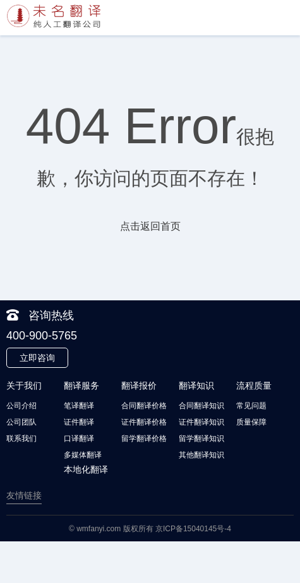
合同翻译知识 (201, 405)
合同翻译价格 (144, 405)
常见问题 (251, 405)
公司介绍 (21, 405)
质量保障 (251, 422)
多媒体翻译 (83, 454)
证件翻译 (79, 422)
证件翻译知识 (201, 422)
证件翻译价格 (144, 422)
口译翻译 (79, 438)
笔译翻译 (79, 405)
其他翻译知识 (201, 454)
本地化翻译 (86, 469)
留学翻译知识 (201, 438)
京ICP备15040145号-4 (193, 528)
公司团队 (21, 422)
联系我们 (21, 438)
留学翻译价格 (144, 438)
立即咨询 (37, 358)
